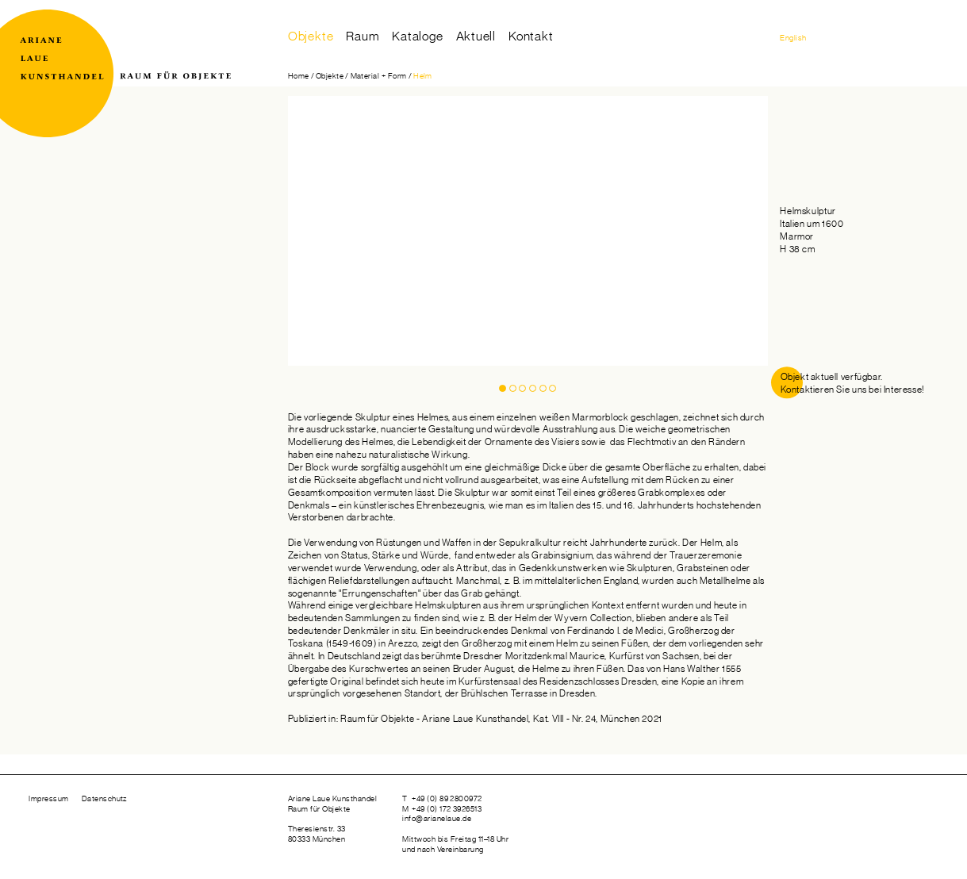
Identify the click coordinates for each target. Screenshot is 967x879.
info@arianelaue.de (436, 819)
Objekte (311, 36)
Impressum (48, 799)
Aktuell (476, 36)
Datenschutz (104, 799)
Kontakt (531, 36)
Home (298, 76)
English (793, 38)
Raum (362, 36)
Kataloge (417, 36)
